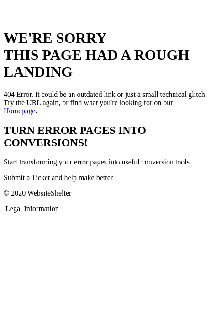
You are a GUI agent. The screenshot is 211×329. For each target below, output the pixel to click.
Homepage (19, 111)
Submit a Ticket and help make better (58, 177)
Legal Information (32, 208)
